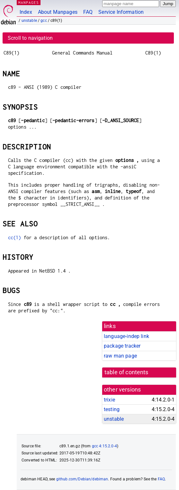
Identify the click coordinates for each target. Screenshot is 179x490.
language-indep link (126, 336)
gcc (43, 20)
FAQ (88, 12)
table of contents (126, 372)
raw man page (120, 356)
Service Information (121, 12)
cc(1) (14, 237)
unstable (29, 20)
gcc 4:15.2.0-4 (104, 446)
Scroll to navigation (30, 38)
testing (112, 409)
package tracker (122, 346)
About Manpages (57, 12)
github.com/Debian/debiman (82, 479)
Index (26, 12)
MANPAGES (28, 2)
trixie (109, 400)
